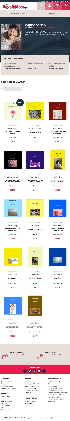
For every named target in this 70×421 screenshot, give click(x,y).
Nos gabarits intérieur (54, 397)
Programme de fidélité (31, 390)
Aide (66, 1)
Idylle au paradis (35, 327)
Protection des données (59, 418)
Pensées (57, 278)
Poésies (35, 137)
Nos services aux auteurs (8, 388)
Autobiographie (12, 137)
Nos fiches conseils (7, 386)
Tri (2, 88)
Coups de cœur (5, 399)
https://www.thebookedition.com (44, 27)
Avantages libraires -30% (32, 386)
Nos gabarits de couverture (56, 399)
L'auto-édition (5, 384)
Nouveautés (4, 403)
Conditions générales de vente (30, 418)
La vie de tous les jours (12, 132)
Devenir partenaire (30, 401)
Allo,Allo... (13, 278)
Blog (62, 1)
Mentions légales (45, 418)
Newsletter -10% (30, 382)
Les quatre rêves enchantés (35, 181)
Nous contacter (55, 1)
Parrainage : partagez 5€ (32, 388)
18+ (2, 407)
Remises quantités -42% (32, 384)
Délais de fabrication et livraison (57, 392)
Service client (50, 352)
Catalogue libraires (6, 410)
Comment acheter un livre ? (56, 390)
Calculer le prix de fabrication (57, 395)
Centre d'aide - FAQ (54, 382)
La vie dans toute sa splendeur (57, 132)
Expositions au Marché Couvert (12, 181)
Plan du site (51, 401)
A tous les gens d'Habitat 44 (57, 229)
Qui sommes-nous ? (44, 1)
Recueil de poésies (35, 229)
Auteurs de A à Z (6, 405)
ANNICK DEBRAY (13, 128)
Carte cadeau (28, 392)
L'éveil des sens (12, 327)
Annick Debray (57, 128)
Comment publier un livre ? (56, 388)
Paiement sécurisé (16, 352)
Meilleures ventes (6, 401)
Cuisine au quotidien (35, 332)
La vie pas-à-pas (35, 278)
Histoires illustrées (12, 283)
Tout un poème (35, 132)
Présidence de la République (12, 229)
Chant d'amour (57, 181)
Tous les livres (5, 396)
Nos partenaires (29, 403)
